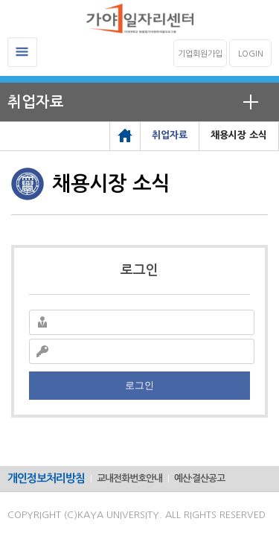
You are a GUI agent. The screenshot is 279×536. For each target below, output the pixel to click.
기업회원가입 (200, 54)
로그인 (139, 385)
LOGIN (250, 54)
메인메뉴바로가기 (0, 0)
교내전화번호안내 (129, 478)
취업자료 (35, 102)
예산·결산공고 (199, 478)
